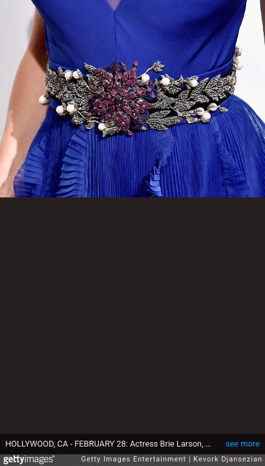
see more (243, 444)
